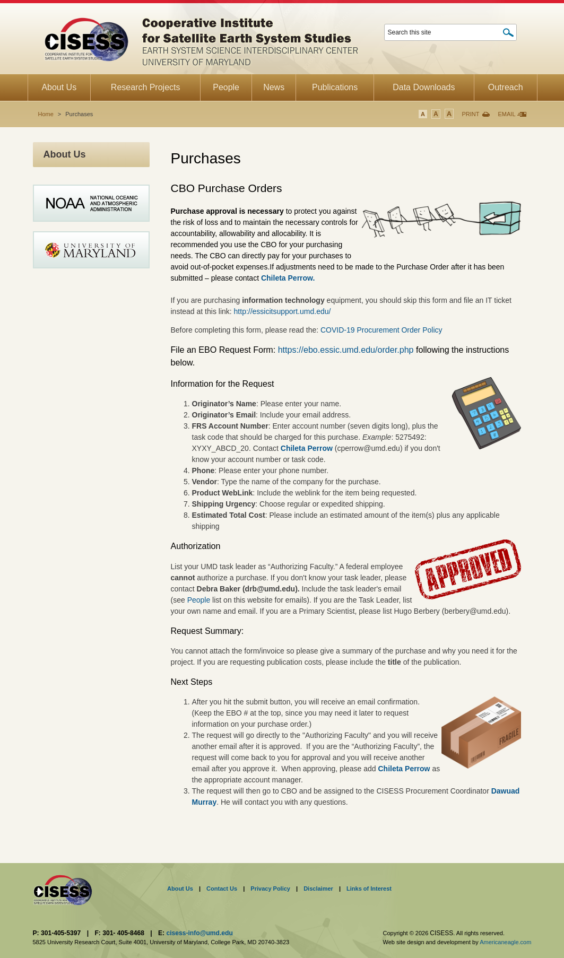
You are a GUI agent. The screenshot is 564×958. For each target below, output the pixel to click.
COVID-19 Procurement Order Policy (381, 330)
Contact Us (221, 888)
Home (46, 114)
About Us (180, 888)
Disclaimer (318, 888)
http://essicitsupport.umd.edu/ (282, 311)
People (199, 600)
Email (506, 114)
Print (470, 114)
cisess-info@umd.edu (199, 933)
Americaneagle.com (505, 942)
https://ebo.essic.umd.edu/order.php (347, 349)
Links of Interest (369, 888)
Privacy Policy (270, 888)
